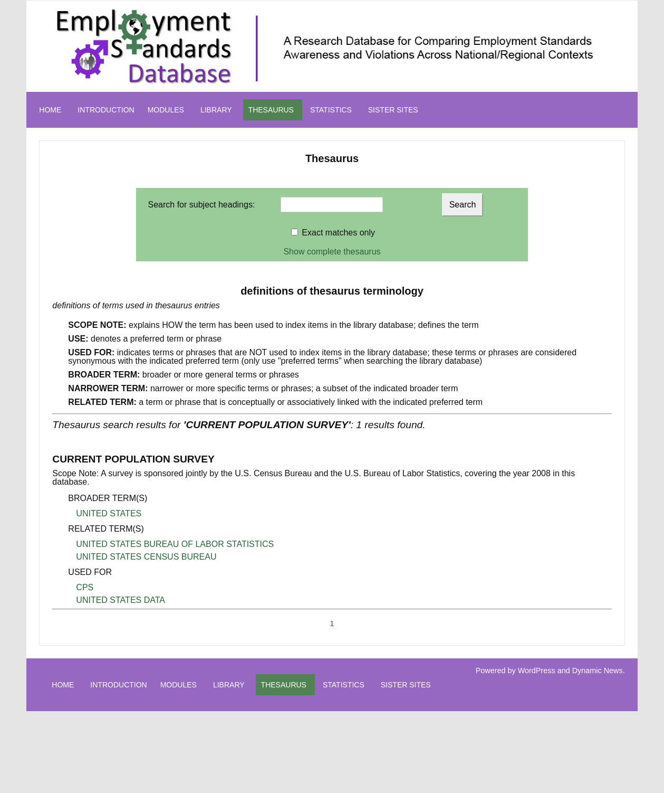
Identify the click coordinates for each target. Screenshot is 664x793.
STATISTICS (331, 110)
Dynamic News (597, 670)
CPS (84, 587)
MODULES (166, 110)
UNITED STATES (108, 513)
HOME (50, 110)
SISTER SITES (393, 110)
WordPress (536, 670)
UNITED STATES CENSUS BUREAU (146, 556)
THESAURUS (271, 110)
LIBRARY (216, 110)
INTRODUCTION (106, 110)
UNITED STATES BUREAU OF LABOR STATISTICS (175, 544)
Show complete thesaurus (331, 251)
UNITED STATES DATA (120, 600)
